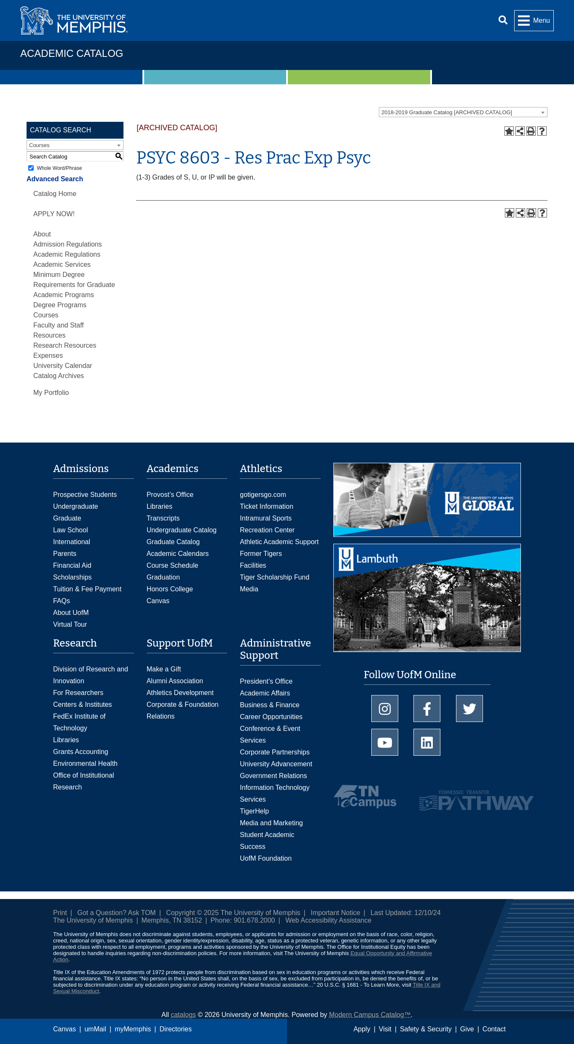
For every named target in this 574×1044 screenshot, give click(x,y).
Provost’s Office (170, 494)
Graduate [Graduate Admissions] (67, 518)
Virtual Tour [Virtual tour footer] (70, 624)
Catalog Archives (58, 375)
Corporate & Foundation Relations (183, 710)
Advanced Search (55, 178)
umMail (95, 1029)
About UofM (71, 612)
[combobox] (463, 112)
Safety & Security (426, 1029)
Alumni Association (175, 680)
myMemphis (133, 1029)
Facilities (253, 565)
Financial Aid (72, 565)
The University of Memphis (93, 920)
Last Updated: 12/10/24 (405, 912)
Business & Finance (269, 705)
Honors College (170, 589)
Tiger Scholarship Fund (274, 577)
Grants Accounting (80, 751)
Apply (362, 1029)
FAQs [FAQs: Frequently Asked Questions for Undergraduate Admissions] (61, 600)
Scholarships (72, 577)
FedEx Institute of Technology (79, 722)
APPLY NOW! (54, 213)
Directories (176, 1029)
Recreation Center (267, 530)
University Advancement (276, 764)
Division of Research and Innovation (90, 675)
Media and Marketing (271, 823)
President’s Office (266, 681)
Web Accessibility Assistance (328, 920)
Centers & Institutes (82, 704)
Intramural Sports (266, 518)
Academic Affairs (265, 693)
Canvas (64, 1029)
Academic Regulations (66, 254)
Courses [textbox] (39, 145)
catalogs (183, 1014)
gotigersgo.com (263, 494)
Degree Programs (59, 305)
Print (60, 912)
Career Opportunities (271, 716)
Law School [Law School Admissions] (70, 530)
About (42, 234)
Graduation (163, 577)
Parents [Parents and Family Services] (64, 553)
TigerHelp (254, 811)
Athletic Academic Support (279, 541)
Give (467, 1029)
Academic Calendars (178, 553)
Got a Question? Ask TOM (117, 912)
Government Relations (273, 775)
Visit (385, 1029)
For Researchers (78, 692)
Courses (46, 315)
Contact (494, 1029)
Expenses (48, 355)
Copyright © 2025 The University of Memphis (233, 912)
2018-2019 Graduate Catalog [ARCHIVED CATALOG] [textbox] (446, 112)
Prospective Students (85, 494)
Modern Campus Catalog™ (370, 1014)
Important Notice (335, 912)
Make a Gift (164, 669)
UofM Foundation (266, 858)
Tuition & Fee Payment (87, 589)
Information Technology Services (274, 793)
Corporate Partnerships (274, 752)
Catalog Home (54, 193)
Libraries (159, 506)
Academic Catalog (71, 53)
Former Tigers (261, 553)
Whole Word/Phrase (59, 168)
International (71, 541)
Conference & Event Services (270, 734)
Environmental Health (85, 763)
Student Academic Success (267, 840)
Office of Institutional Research (83, 781)
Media (249, 589)
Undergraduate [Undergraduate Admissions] (75, 506)
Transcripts (163, 518)
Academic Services (62, 264)
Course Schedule (172, 565)
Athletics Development (180, 692)
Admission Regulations (67, 244)
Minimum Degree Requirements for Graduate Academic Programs (74, 284)
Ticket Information (266, 506)
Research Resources (64, 345)
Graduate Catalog (173, 541)
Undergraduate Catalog (182, 530)
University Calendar (62, 365)
